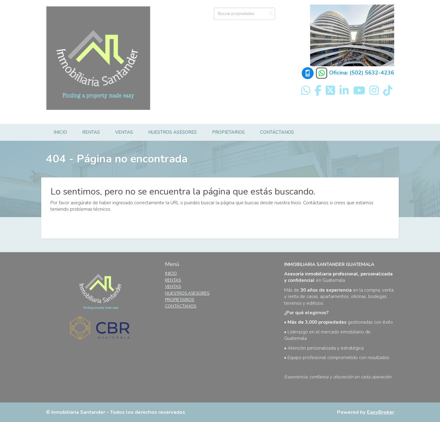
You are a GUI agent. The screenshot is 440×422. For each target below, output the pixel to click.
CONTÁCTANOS (277, 132)
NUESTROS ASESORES (172, 132)
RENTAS (91, 132)
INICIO (60, 132)
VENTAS (124, 132)
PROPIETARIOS (228, 132)
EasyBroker (380, 412)
